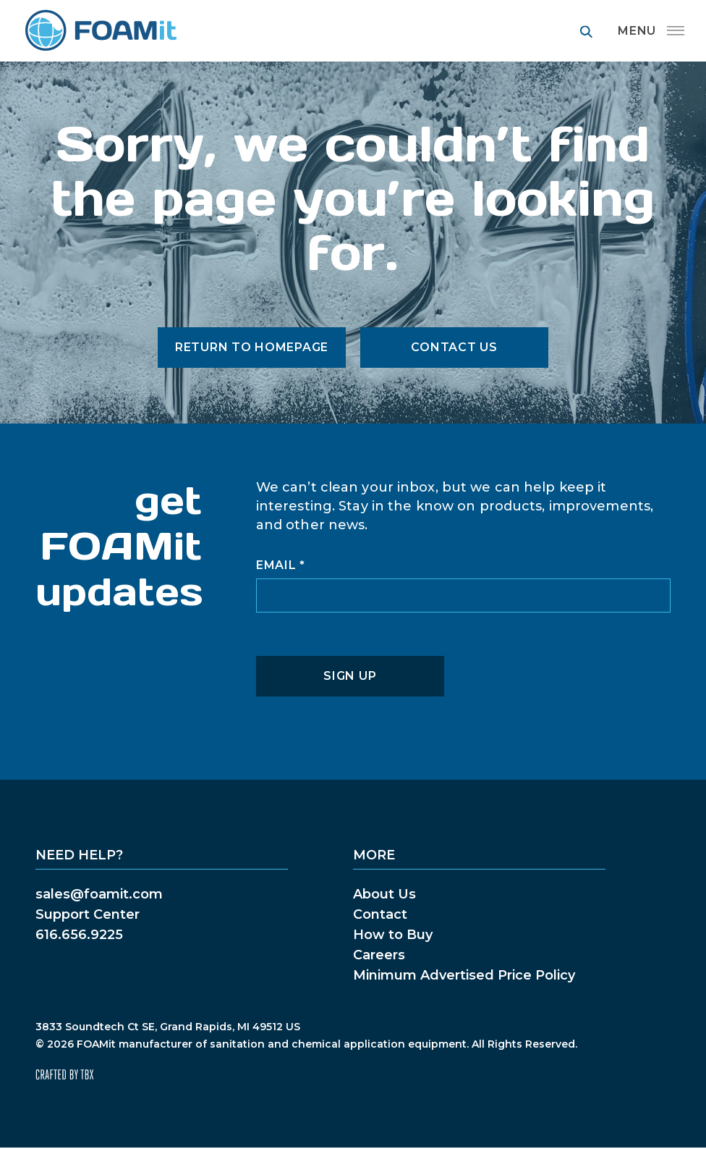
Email (280, 565)
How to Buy (393, 935)
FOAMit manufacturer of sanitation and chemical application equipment (100, 31)
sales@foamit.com (99, 894)
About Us (384, 894)
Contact (380, 914)
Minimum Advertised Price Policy (464, 975)
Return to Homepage (251, 347)
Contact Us (454, 347)
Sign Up (349, 676)
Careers (379, 955)
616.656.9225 (79, 935)
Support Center (87, 914)
